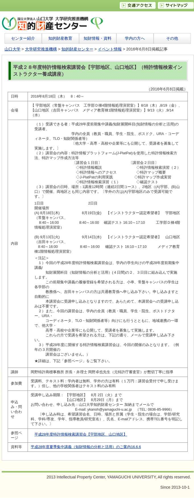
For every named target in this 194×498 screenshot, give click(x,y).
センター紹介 (23, 38)
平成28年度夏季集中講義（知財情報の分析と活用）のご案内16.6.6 (86, 447)
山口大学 (12, 49)
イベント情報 (110, 49)
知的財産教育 (60, 38)
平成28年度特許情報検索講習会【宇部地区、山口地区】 (80, 434)
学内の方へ (135, 38)
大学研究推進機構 (41, 49)
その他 (172, 38)
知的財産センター (77, 49)
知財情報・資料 (98, 38)
